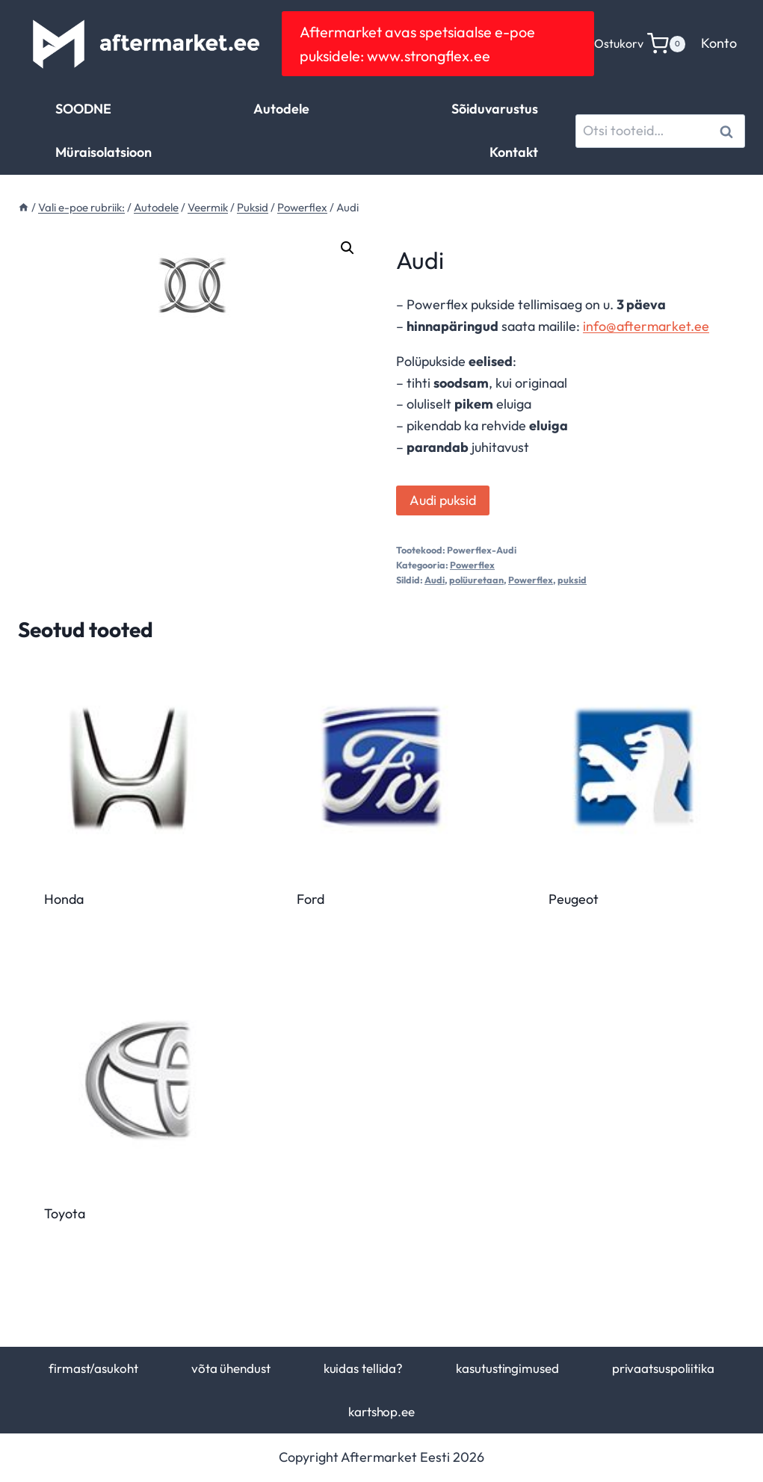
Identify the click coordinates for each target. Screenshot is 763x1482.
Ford (310, 899)
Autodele (281, 108)
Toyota (64, 1213)
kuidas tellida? (363, 1368)
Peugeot (574, 899)
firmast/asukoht (93, 1368)
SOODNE (83, 108)
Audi (434, 580)
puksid (572, 580)
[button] (347, 248)
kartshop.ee (381, 1411)
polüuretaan (476, 580)
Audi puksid (443, 500)
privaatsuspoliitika (663, 1368)
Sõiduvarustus (494, 108)
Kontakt (513, 152)
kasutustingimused (507, 1368)
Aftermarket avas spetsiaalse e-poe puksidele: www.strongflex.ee (417, 43)
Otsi (729, 131)
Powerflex (472, 565)
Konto (719, 43)
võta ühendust (231, 1368)
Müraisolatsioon (103, 152)
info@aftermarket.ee (646, 326)
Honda (64, 899)
